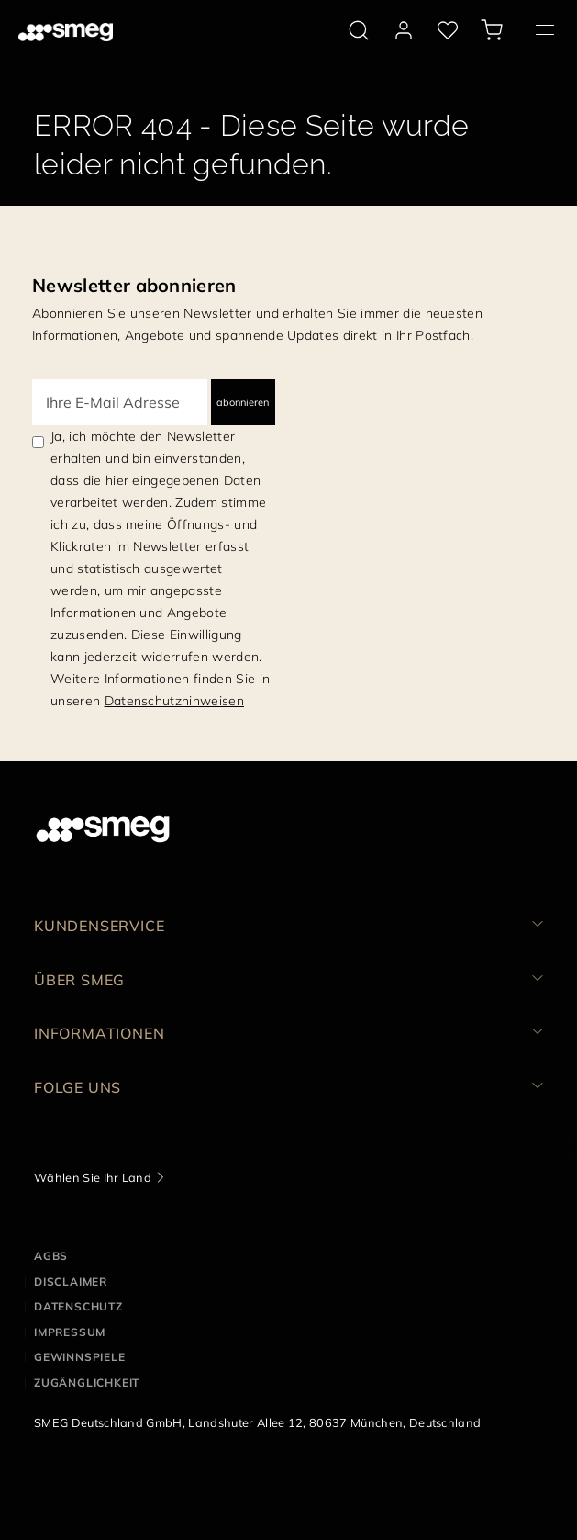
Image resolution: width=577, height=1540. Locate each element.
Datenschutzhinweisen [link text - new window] (174, 700)
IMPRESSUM (69, 1332)
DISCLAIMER (70, 1281)
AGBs (51, 1256)
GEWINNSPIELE (80, 1357)
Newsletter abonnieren (134, 285)
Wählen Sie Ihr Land (92, 1177)
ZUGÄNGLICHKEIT (86, 1382)
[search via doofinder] (359, 30)
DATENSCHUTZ (78, 1306)
